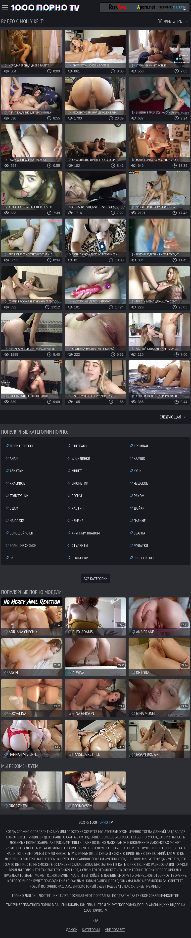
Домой (71, 929)
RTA (95, 920)
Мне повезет (115, 929)
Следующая (173, 417)
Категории (91, 929)
